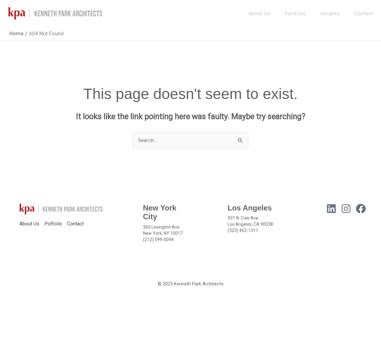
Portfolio (295, 13)
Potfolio (53, 224)
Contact (363, 13)
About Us (259, 13)
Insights (329, 13)
